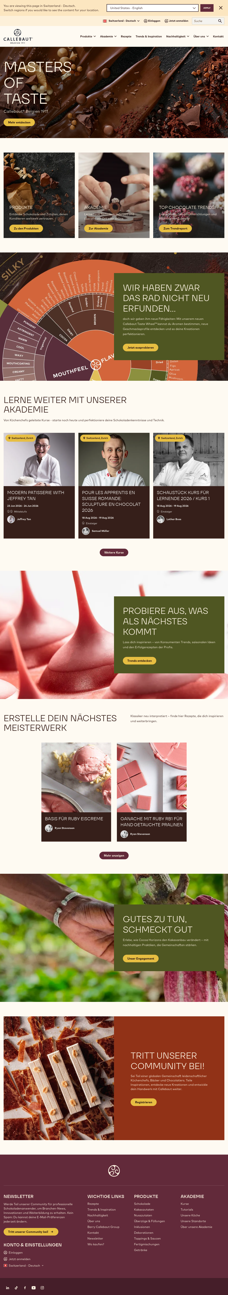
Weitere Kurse (114, 552)
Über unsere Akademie (196, 1227)
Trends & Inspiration (149, 36)
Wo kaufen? (95, 1244)
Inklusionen (142, 1227)
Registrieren (143, 1102)
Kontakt (218, 36)
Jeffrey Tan (24, 519)
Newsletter (95, 1238)
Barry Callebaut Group (103, 1227)
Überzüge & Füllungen (149, 1221)
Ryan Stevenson (64, 828)
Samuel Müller (100, 531)
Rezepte (126, 36)
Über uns (93, 1221)
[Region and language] (153, 8)
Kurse (185, 1204)
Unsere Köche (190, 1215)
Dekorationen (143, 1232)
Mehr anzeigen (114, 855)
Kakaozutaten (144, 1209)
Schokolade (142, 1204)
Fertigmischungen (147, 1244)
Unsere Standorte (193, 1221)
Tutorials (187, 1209)
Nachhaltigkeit (97, 1215)
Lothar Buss (174, 519)
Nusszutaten (143, 1215)
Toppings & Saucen (147, 1238)
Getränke (140, 1250)
